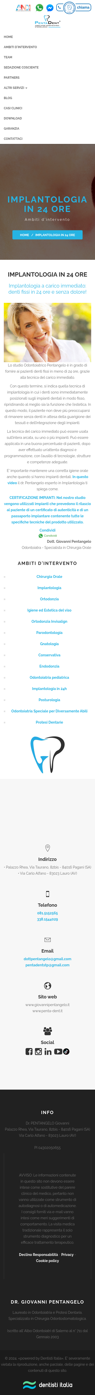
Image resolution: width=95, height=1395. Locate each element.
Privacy (67, 1255)
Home (8, 37)
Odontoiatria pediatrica (49, 677)
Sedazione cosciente (21, 67)
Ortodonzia (49, 599)
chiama (83, 7)
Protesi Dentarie (49, 722)
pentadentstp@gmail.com (48, 965)
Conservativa (49, 655)
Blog (8, 98)
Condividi (47, 530)
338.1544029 (47, 919)
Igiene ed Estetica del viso (49, 610)
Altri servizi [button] (15, 88)
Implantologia (49, 588)
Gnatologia (49, 644)
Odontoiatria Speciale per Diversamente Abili (49, 711)
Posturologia (49, 700)
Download (13, 118)
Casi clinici (13, 108)
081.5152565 (47, 913)
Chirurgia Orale (49, 577)
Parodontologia (49, 633)
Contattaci (13, 139)
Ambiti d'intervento (20, 47)
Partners (12, 77)
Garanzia (11, 128)
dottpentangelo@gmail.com (47, 959)
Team (8, 57)
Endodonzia (50, 666)
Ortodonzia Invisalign (49, 621)
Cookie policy (47, 1261)
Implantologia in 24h (49, 689)
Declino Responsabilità (38, 1255)
